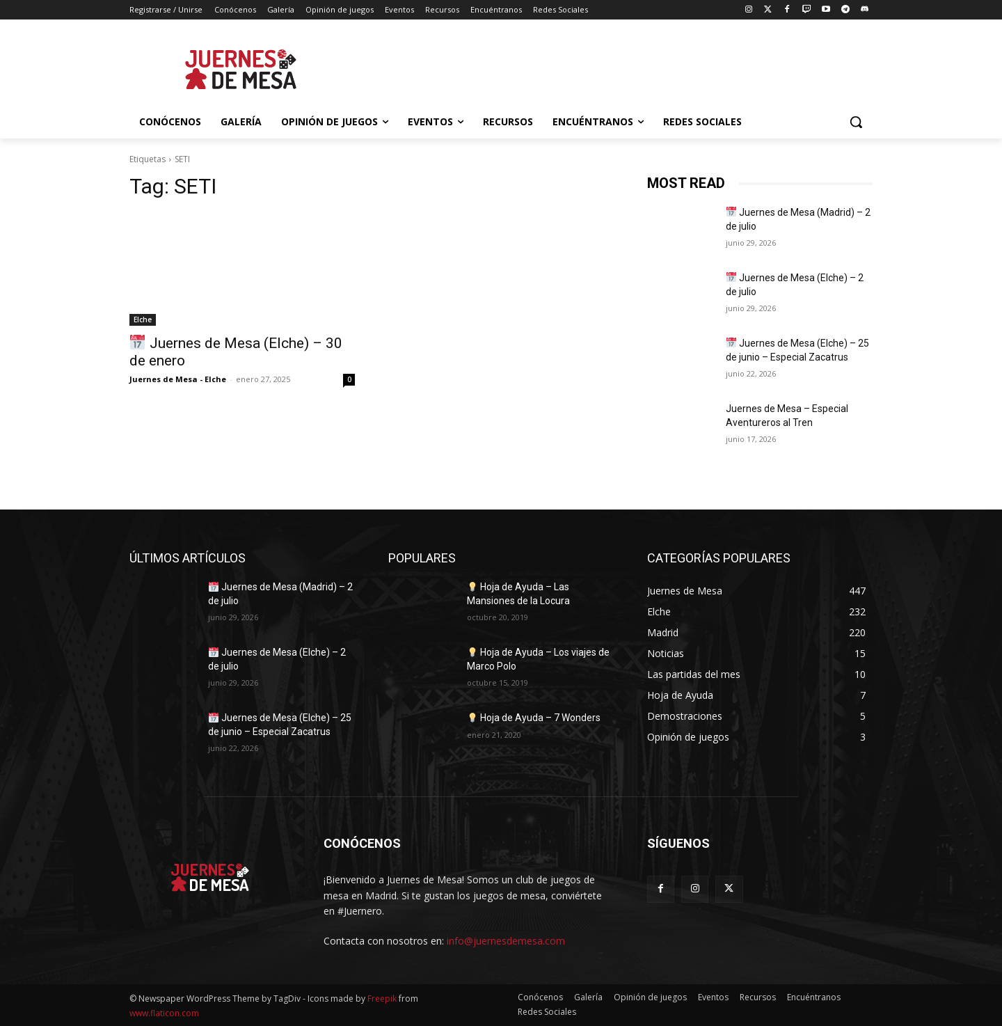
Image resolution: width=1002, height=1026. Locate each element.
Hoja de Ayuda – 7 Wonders (534, 717)
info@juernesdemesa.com (506, 940)
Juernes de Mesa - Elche (177, 379)
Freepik (382, 998)
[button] (856, 122)
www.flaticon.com (164, 1013)
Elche (143, 319)
